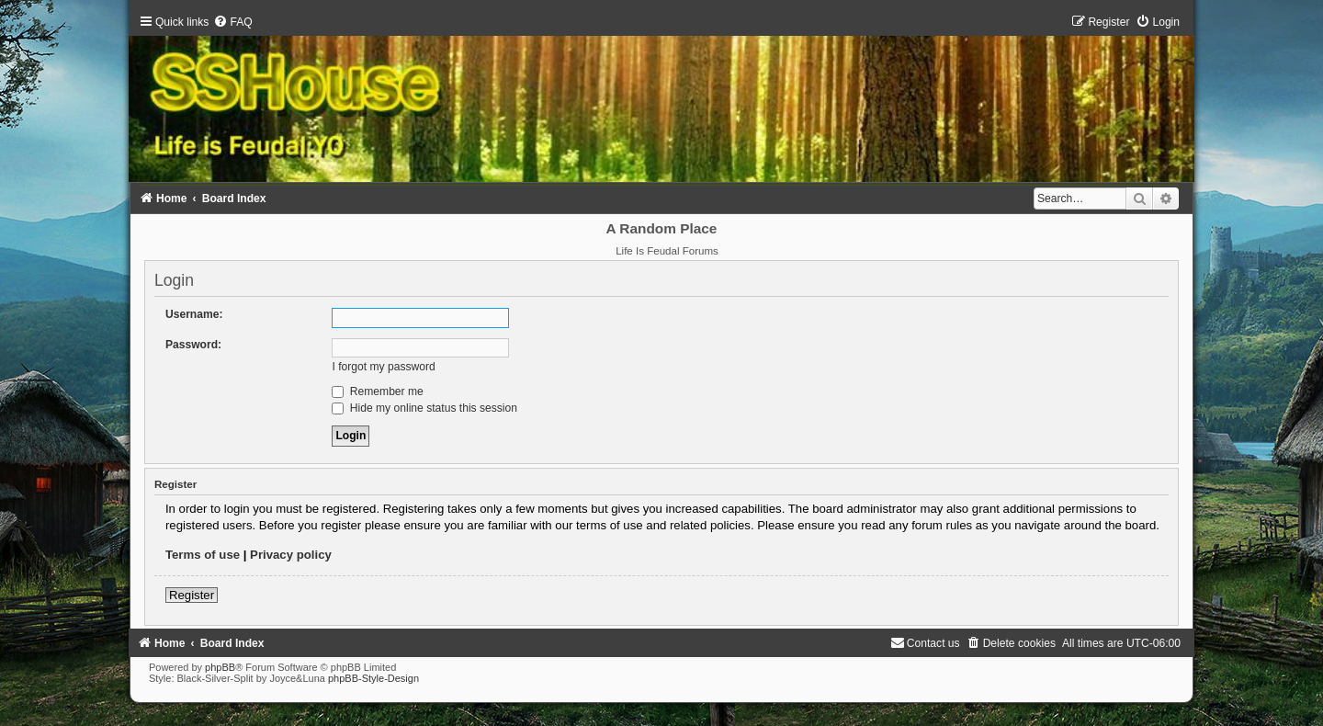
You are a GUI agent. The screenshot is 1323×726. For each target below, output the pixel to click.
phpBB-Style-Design (373, 678)
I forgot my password (383, 366)
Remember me (377, 391)
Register (191, 595)
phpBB (220, 667)
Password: (193, 344)
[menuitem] (232, 22)
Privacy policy (291, 555)
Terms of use (202, 555)
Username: (194, 314)
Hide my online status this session (424, 408)
